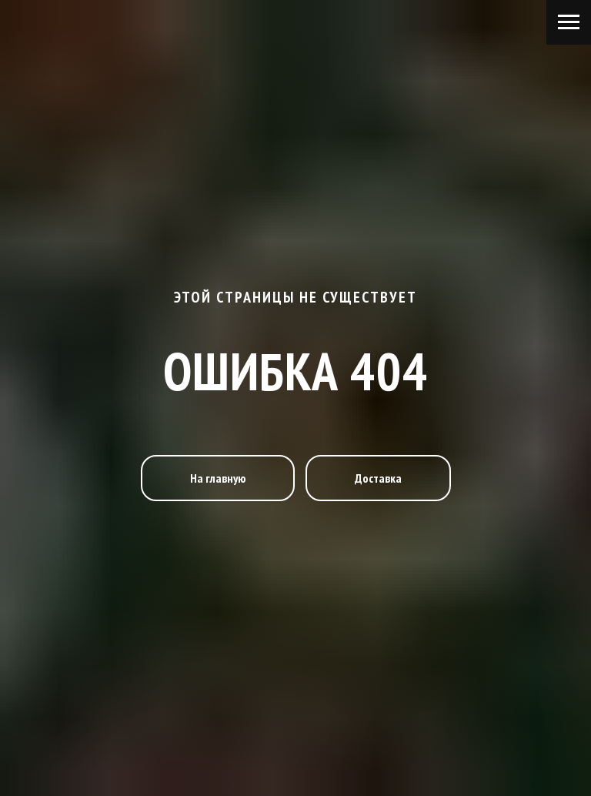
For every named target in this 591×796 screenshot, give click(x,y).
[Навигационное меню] (568, 22)
